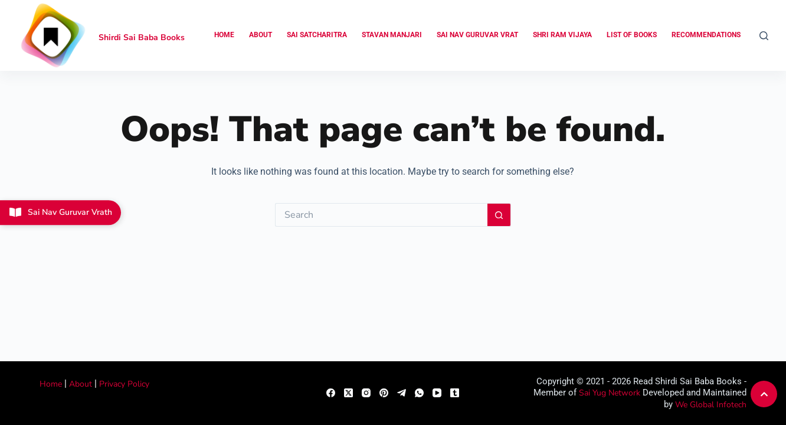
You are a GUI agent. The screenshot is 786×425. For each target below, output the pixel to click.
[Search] (763, 35)
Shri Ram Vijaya (562, 35)
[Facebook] (330, 392)
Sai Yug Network (609, 392)
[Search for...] (381, 215)
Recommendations (706, 35)
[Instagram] (366, 392)
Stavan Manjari (392, 35)
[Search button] (499, 215)
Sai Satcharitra (317, 35)
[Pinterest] (383, 392)
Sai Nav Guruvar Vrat (477, 35)
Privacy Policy (124, 384)
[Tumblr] (454, 392)
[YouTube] (437, 392)
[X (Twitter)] (348, 392)
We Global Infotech (710, 404)
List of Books (632, 35)
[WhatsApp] (419, 392)
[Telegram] (401, 392)
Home (224, 35)
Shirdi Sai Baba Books (142, 37)
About (260, 35)
